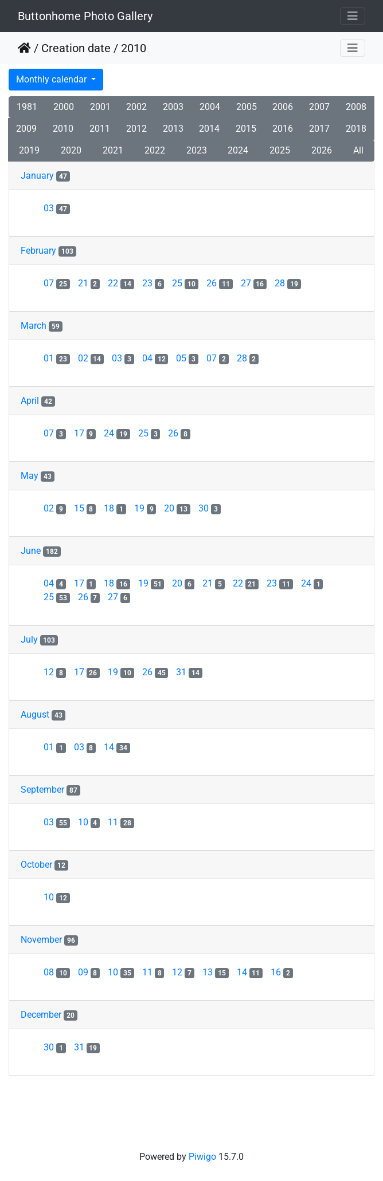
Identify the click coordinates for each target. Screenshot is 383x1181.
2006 (282, 106)
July (29, 639)
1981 (27, 106)
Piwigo (202, 1156)
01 (57, 358)
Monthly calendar (52, 79)
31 (189, 672)
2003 (173, 106)
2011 (99, 128)
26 (219, 283)
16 (282, 972)
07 (57, 283)
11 (121, 822)
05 (187, 358)
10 (89, 822)
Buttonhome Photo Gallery (85, 16)
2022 (154, 150)
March (33, 325)
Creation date (76, 48)
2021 (113, 150)
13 (215, 972)
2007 (319, 106)
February (38, 250)
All (358, 150)
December (41, 1014)
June (31, 550)
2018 (356, 128)
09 (89, 972)
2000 (63, 106)
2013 (173, 128)
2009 (26, 128)
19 (145, 508)
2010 (63, 128)
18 (115, 508)
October (36, 864)
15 (85, 508)
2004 (210, 106)
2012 (136, 128)
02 (91, 358)
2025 (279, 150)
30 (209, 508)
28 (288, 283)
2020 (71, 150)
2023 (196, 150)
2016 (282, 128)
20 (177, 508)
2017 (319, 128)
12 (55, 672)
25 (185, 283)
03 (57, 208)
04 (155, 358)
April (30, 400)
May (29, 475)
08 (57, 972)
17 (85, 433)
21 (89, 283)
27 (254, 283)
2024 (238, 150)
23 (153, 283)
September (42, 789)
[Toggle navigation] (352, 16)
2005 (246, 106)
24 (117, 433)
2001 (100, 106)
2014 (209, 128)
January (37, 175)
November (41, 939)
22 (121, 283)
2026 (321, 150)
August (35, 714)
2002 (136, 106)
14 (117, 747)
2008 (356, 106)
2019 (29, 150)
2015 (246, 128)
